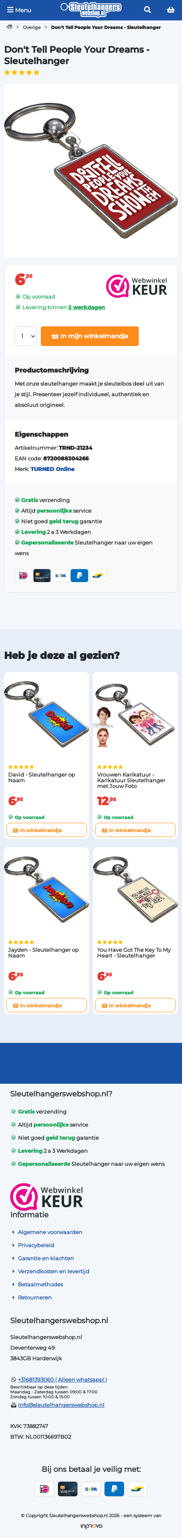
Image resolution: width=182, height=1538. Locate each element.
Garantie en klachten (42, 1258)
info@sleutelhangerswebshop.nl (61, 1405)
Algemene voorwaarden (46, 1232)
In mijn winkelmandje (89, 336)
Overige (32, 27)
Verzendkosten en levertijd (49, 1271)
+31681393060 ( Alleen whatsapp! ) (62, 1379)
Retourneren (31, 1297)
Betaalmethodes (36, 1284)
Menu (19, 10)
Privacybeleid (32, 1245)
